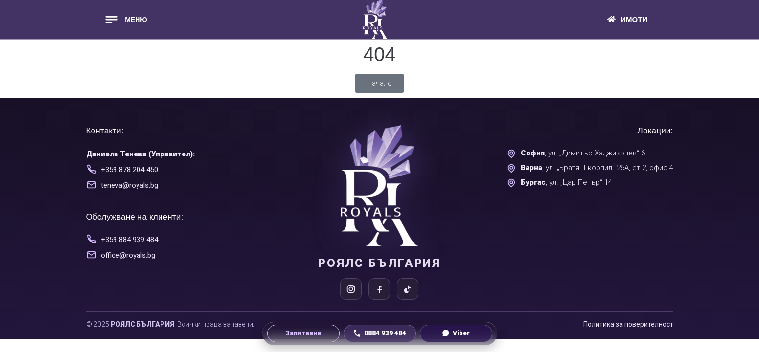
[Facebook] (379, 289)
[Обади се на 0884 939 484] (380, 333)
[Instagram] (351, 289)
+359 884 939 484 (129, 239)
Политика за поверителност (628, 324)
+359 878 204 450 (129, 169)
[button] (125, 19)
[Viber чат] (456, 333)
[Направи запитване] (303, 333)
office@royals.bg (128, 255)
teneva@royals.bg (129, 185)
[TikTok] (407, 289)
